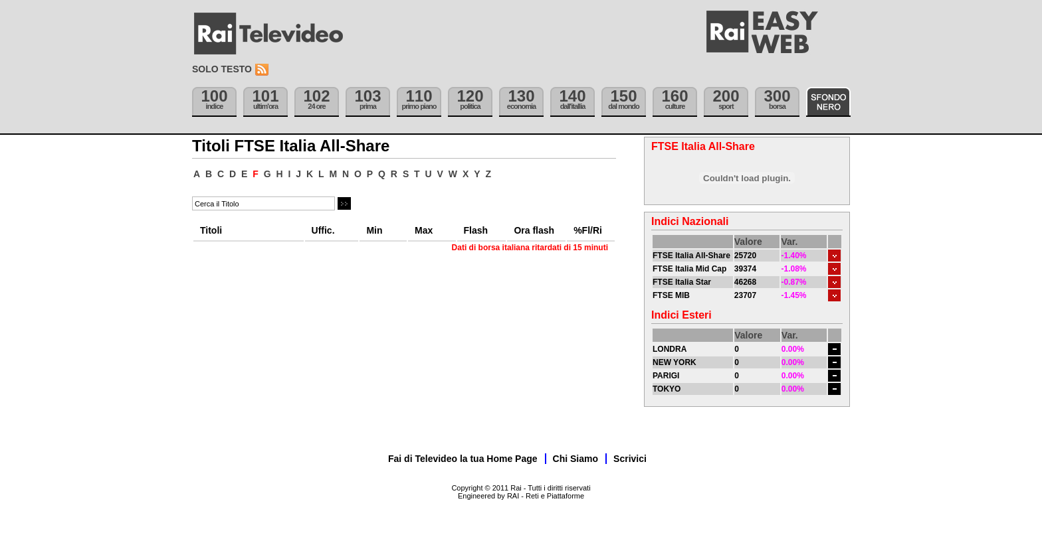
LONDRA (669, 349)
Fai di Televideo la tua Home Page (463, 458)
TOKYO (666, 389)
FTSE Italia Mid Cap (689, 268)
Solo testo (222, 69)
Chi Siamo (575, 458)
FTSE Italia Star (682, 282)
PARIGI (666, 375)
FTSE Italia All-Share (691, 255)
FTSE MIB (671, 295)
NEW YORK (674, 362)
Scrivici (630, 458)
